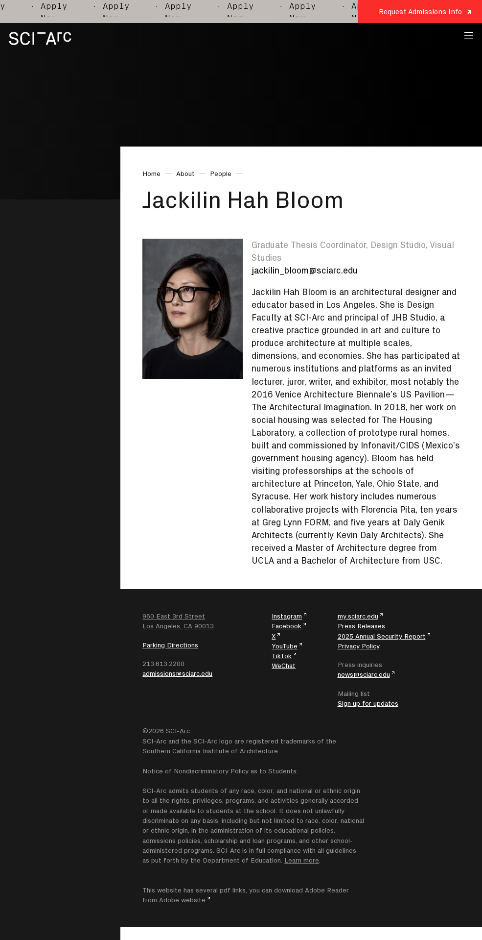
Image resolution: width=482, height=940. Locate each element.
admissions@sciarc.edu (177, 673)
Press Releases (361, 626)
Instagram (287, 616)
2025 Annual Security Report (382, 636)
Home (151, 173)
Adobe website (182, 900)
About (185, 173)
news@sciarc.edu (364, 674)
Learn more (301, 860)
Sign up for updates (368, 703)
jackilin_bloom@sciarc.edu (305, 270)
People (220, 173)
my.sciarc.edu (358, 616)
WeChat (284, 665)
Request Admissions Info (420, 11)
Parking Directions (170, 645)
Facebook (286, 626)
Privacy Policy (359, 646)
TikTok (282, 656)
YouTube (285, 646)
